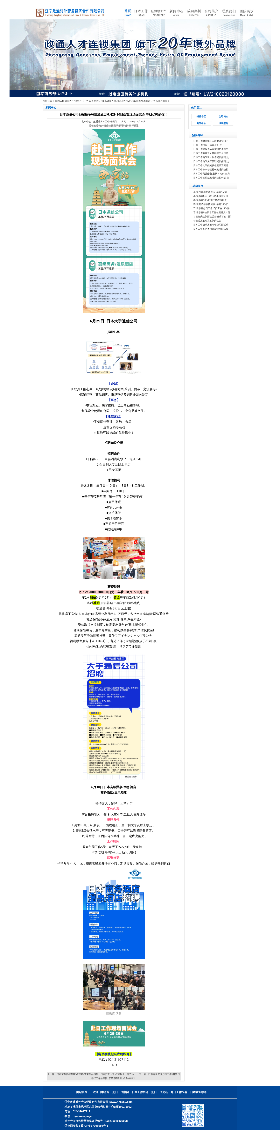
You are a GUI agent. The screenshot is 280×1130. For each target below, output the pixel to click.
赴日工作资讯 (159, 1092)
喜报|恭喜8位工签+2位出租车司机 (210, 196)
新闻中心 (80, 100)
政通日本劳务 (101, 1092)
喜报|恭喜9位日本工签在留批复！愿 (211, 212)
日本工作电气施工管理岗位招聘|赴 (211, 161)
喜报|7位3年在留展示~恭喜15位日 (210, 192)
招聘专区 (201, 116)
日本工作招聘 (140, 1092)
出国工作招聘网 (63, 100)
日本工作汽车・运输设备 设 (207, 145)
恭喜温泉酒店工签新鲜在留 (207, 220)
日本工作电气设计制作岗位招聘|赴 (211, 157)
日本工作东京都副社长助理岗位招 (210, 169)
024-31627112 (118, 1059)
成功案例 (223, 123)
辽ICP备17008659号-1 (94, 1125)
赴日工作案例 (120, 1092)
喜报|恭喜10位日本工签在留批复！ (211, 200)
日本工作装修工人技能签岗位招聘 (210, 153)
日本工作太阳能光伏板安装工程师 (210, 165)
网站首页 (81, 1092)
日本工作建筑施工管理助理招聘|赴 (211, 141)
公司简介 (223, 116)
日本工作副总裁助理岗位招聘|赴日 (211, 177)
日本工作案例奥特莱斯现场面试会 (210, 228)
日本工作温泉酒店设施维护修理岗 (210, 149)
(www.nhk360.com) (121, 1101)
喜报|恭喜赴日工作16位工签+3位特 (211, 208)
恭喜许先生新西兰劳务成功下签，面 (212, 216)
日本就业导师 (198, 1092)
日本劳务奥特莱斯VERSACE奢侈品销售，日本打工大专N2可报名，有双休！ (96, 1074)
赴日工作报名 (179, 1092)
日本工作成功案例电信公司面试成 (210, 224)
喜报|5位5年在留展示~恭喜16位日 (210, 204)
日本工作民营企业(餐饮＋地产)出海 (211, 173)
